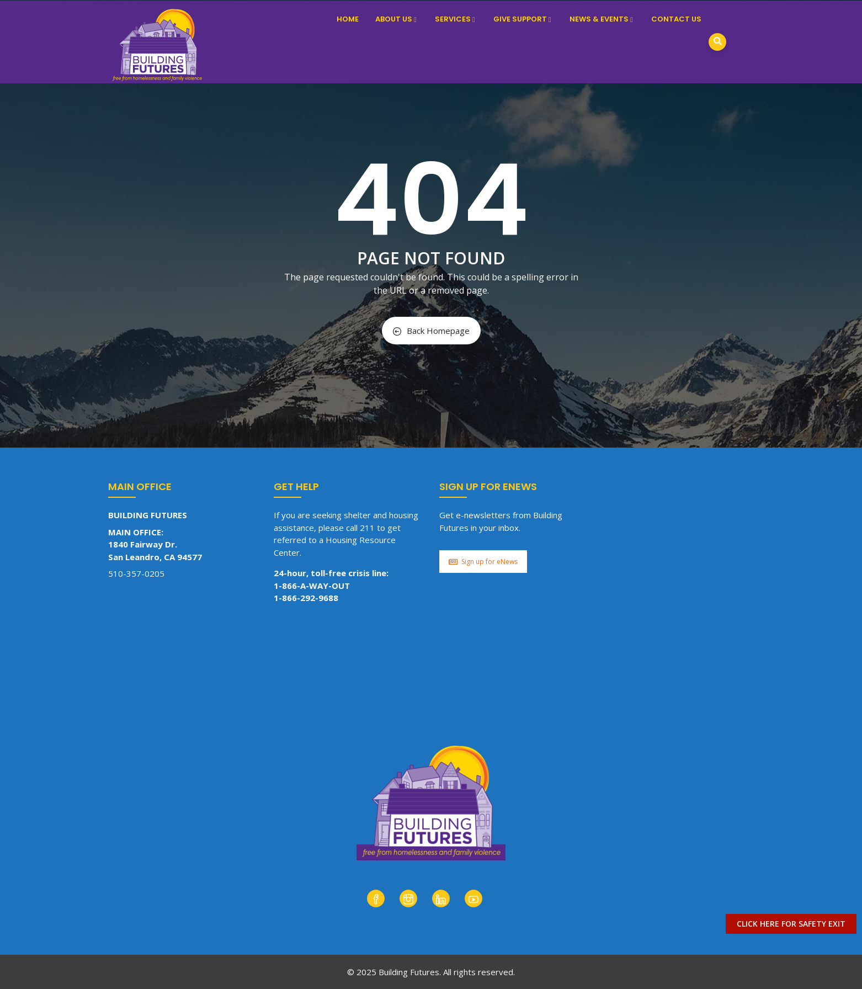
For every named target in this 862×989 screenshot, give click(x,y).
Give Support (523, 19)
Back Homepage (431, 330)
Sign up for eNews (483, 561)
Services (456, 19)
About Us (396, 19)
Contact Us (676, 19)
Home (348, 19)
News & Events (602, 19)
